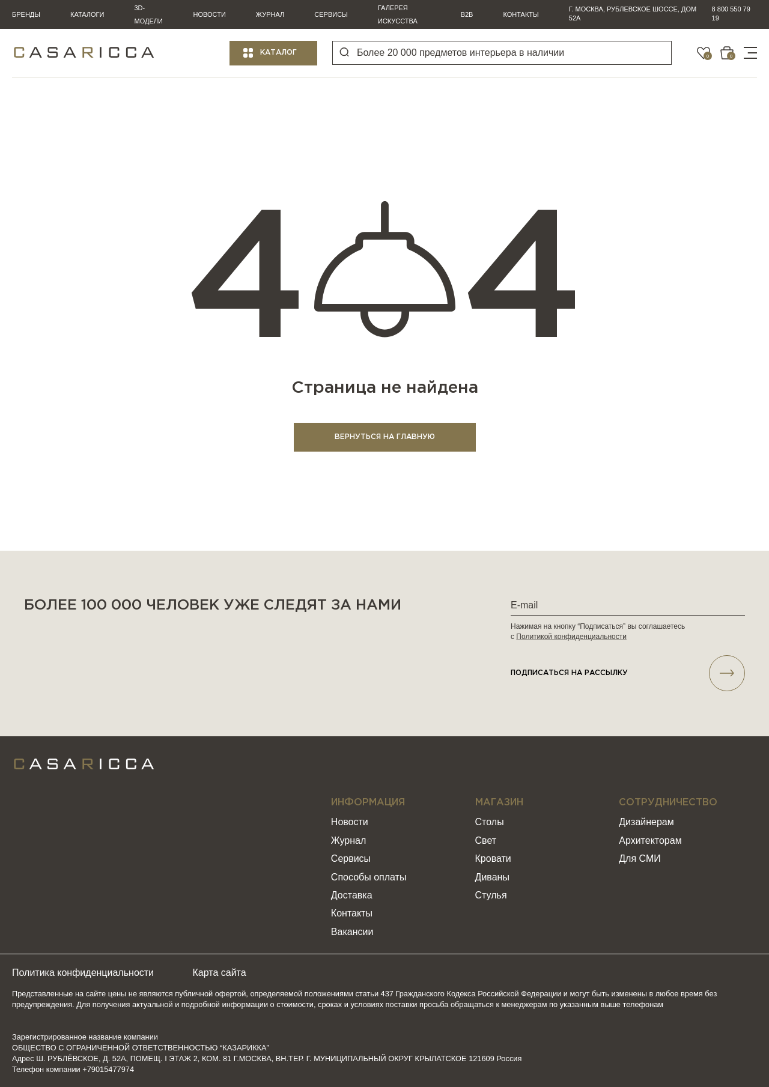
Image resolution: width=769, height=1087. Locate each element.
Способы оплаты (369, 877)
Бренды (26, 14)
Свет (486, 840)
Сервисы (331, 14)
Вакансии (352, 932)
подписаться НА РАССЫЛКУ (628, 673)
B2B (467, 14)
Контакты (520, 14)
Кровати (493, 858)
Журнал (270, 14)
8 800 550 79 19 (731, 13)
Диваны (492, 877)
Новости (209, 14)
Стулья (491, 895)
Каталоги (87, 14)
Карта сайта (219, 972)
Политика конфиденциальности (83, 972)
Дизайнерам (646, 822)
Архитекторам (650, 840)
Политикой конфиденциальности (571, 636)
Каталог (278, 52)
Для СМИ (639, 858)
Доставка (351, 895)
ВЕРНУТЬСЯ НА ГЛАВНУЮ (385, 437)
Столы (489, 822)
